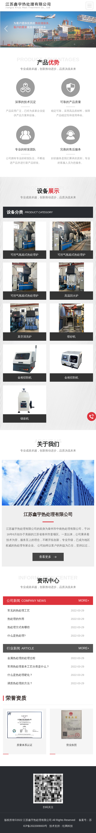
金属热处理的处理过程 (21, 658)
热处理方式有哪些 (18, 627)
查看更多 (48, 557)
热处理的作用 (15, 618)
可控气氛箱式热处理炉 (24, 254)
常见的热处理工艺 (18, 610)
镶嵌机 (24, 418)
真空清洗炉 (25, 336)
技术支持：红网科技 (61, 825)
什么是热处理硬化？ (19, 674)
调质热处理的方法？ (19, 683)
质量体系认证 (24, 744)
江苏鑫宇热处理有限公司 (48, 514)
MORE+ (84, 600)
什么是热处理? (16, 635)
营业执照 (71, 744)
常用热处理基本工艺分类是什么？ (28, 666)
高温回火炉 (71, 295)
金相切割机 (25, 377)
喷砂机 (71, 336)
